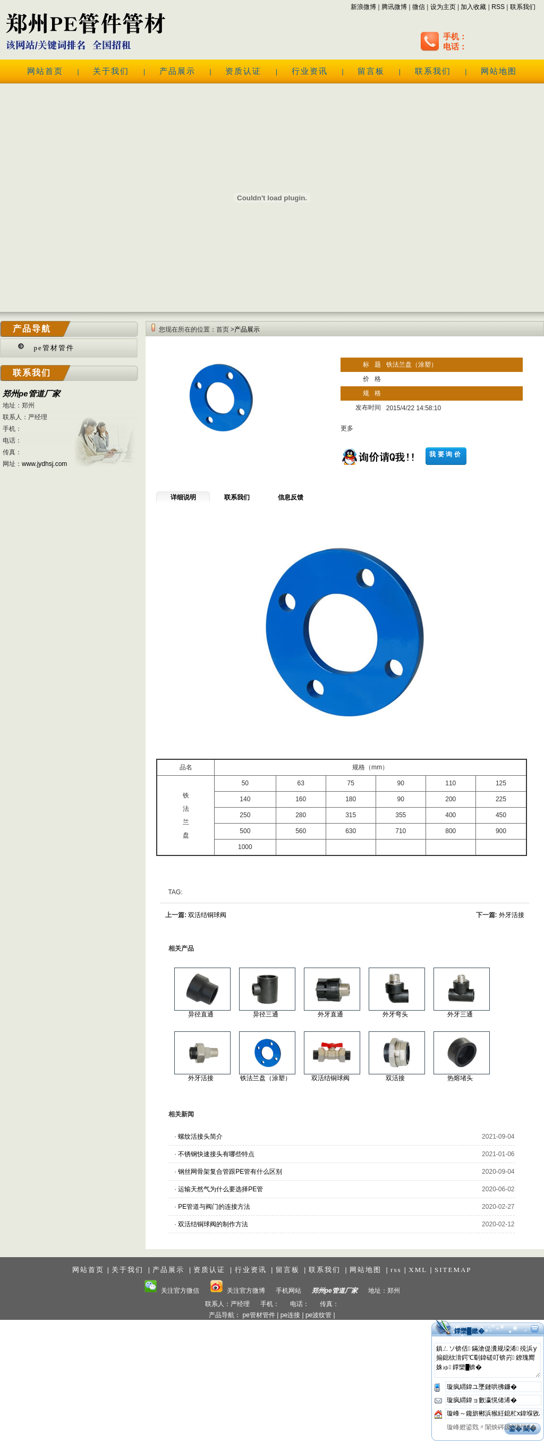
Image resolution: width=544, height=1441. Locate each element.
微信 (418, 7)
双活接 (395, 1078)
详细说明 (183, 497)
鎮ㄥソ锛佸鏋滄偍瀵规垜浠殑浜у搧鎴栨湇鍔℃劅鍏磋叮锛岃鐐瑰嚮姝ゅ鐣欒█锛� (488, 1360)
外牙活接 (511, 915)
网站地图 (499, 71)
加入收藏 (473, 7)
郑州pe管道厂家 (31, 393)
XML (418, 1270)
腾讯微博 (394, 7)
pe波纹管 (318, 1315)
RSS (498, 7)
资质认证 (243, 71)
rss (395, 1270)
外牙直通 (330, 1014)
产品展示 (177, 71)
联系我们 (523, 7)
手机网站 (288, 1290)
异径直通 (201, 1014)
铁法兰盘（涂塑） (265, 1078)
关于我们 (111, 71)
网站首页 (45, 71)
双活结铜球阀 (207, 915)
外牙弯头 (395, 1014)
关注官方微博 (237, 1290)
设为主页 (443, 7)
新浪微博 (363, 7)
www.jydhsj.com (44, 464)
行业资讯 (310, 71)
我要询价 (445, 454)
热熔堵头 (460, 1078)
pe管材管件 (54, 348)
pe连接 (290, 1315)
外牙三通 (460, 1014)
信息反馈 (290, 497)
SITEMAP (453, 1270)
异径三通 (265, 1014)
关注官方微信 (171, 1290)
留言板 (371, 71)
